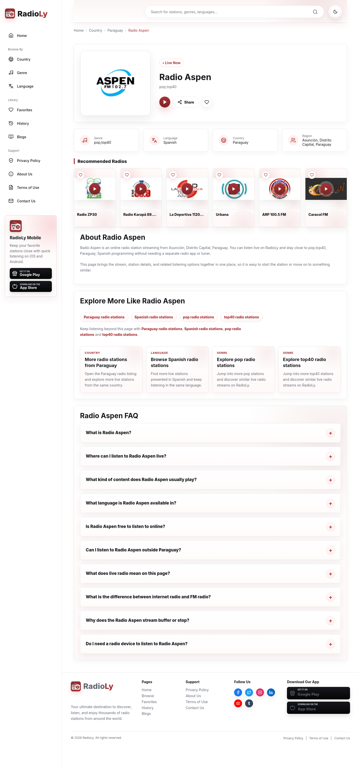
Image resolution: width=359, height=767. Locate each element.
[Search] (315, 11)
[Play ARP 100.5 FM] (279, 189)
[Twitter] (249, 692)
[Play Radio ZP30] (94, 189)
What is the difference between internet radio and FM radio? (148, 596)
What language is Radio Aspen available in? (131, 503)
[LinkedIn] (271, 692)
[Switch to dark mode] (335, 11)
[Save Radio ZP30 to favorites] (81, 175)
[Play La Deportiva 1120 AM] (187, 189)
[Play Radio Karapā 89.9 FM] (141, 189)
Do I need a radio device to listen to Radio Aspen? (136, 643)
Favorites (149, 702)
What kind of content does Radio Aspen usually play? (141, 479)
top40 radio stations (241, 317)
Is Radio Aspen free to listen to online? (125, 526)
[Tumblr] (249, 703)
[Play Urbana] (233, 189)
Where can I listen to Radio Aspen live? (126, 456)
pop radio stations (198, 317)
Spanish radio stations (154, 317)
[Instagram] (260, 692)
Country (95, 30)
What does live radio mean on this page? (128, 573)
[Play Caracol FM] (326, 189)
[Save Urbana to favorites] (219, 175)
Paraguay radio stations (104, 317)
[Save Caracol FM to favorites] (312, 175)
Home (79, 30)
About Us (193, 696)
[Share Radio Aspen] (186, 102)
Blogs (146, 713)
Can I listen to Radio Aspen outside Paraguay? (133, 549)
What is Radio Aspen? (108, 432)
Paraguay (115, 30)
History (148, 708)
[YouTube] (238, 703)
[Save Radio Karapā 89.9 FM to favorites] (127, 175)
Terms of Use (197, 702)
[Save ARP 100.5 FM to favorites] (266, 175)
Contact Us (195, 708)
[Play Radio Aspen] (164, 102)
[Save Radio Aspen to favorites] (206, 102)
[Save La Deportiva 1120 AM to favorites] (173, 175)
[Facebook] (238, 692)
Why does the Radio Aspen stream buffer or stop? (137, 620)
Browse (148, 696)
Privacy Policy (197, 690)
